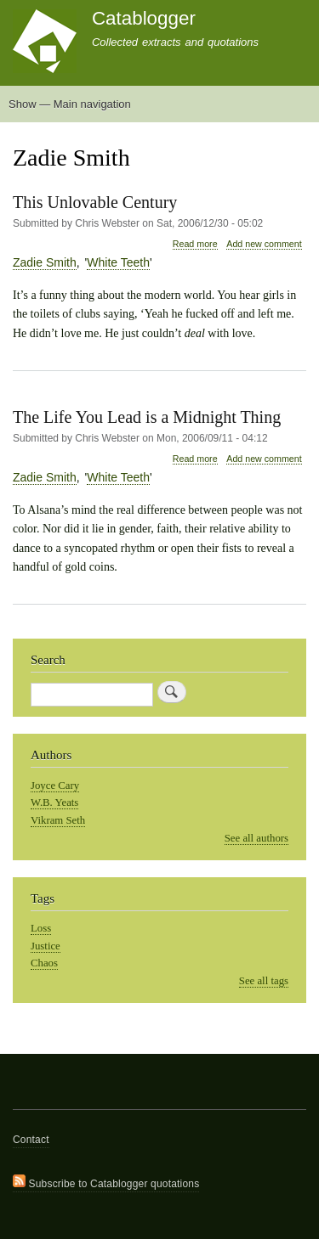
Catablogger (144, 18)
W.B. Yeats (54, 802)
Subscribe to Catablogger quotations (106, 1182)
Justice (45, 946)
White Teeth (118, 262)
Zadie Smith (45, 262)
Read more (195, 244)
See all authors (256, 838)
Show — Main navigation (70, 104)
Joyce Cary (55, 785)
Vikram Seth (58, 820)
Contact (31, 1140)
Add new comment (263, 244)
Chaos (44, 963)
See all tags (263, 981)
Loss (41, 928)
